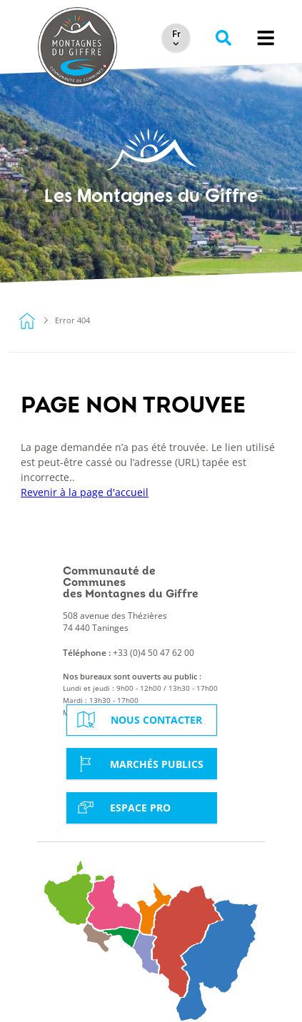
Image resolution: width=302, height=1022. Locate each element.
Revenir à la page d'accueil (85, 492)
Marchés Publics (138, 763)
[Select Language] (176, 35)
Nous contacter (138, 719)
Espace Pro (122, 807)
